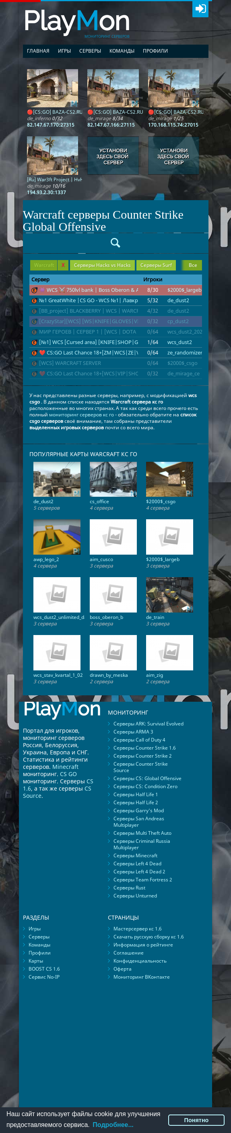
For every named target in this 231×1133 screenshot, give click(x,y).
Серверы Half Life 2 (135, 802)
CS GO (68, 774)
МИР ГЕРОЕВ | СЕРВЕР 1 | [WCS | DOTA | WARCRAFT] (104, 331)
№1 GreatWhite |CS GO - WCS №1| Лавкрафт (93, 300)
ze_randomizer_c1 (188, 352)
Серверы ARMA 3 (133, 731)
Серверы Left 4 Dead (137, 863)
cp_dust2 (178, 321)
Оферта (122, 968)
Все (193, 265)
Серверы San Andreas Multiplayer (138, 821)
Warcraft (49, 265)
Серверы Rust (129, 887)
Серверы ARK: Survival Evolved (148, 723)
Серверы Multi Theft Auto (142, 833)
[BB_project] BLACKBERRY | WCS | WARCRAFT (93, 310)
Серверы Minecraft (135, 855)
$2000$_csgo (182, 363)
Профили (155, 50)
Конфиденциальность (140, 960)
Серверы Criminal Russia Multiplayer (141, 844)
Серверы (90, 50)
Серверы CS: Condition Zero (145, 786)
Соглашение (128, 952)
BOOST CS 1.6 (44, 968)
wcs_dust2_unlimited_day (61, 617)
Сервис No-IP (44, 976)
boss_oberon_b (106, 617)
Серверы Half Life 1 (135, 794)
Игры (64, 50)
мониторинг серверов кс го (81, 414)
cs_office (99, 501)
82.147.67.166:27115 (111, 124)
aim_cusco (101, 559)
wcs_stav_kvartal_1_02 (58, 675)
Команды (121, 50)
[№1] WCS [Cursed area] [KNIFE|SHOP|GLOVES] (97, 342)
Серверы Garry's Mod (138, 810)
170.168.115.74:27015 (173, 124)
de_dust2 (178, 300)
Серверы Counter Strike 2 (142, 755)
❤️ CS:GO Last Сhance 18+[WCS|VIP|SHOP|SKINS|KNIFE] (109, 373)
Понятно (196, 1120)
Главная (38, 50)
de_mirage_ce (183, 373)
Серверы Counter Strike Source (140, 767)
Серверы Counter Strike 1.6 (144, 747)
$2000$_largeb (184, 289)
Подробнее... (113, 1124)
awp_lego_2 (46, 559)
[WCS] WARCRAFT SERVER (70, 363)
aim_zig (154, 675)
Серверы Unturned (135, 895)
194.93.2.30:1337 (46, 192)
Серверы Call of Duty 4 (139, 739)
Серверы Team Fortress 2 (142, 879)
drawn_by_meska (109, 675)
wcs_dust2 (179, 342)
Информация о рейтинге (143, 944)
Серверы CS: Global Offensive (147, 778)
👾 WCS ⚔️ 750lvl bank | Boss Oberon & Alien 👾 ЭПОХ (105, 289)
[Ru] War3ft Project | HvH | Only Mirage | (73, 179)
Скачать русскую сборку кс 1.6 (148, 936)
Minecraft (65, 766)
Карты (36, 960)
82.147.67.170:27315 (50, 124)
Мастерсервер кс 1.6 (137, 928)
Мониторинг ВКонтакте (141, 976)
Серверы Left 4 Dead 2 (139, 871)
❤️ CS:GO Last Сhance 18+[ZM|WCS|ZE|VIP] (92, 352)
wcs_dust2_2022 (186, 331)
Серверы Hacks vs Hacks (102, 265)
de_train (155, 617)
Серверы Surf (156, 265)
